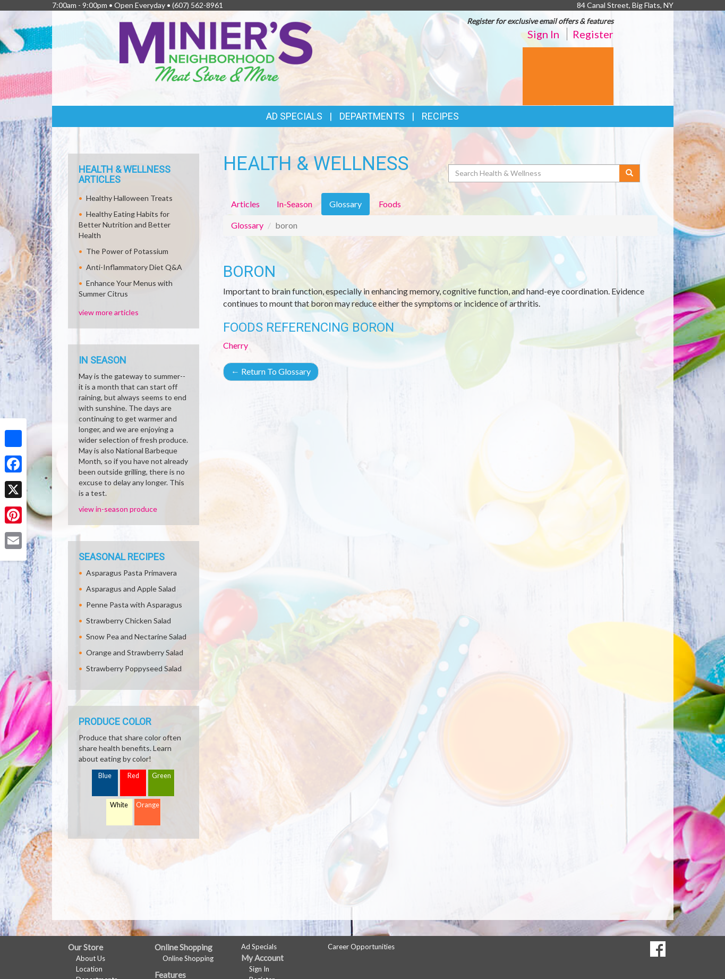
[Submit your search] (629, 173)
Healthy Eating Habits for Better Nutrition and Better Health (124, 224)
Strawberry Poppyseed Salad (134, 668)
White (119, 805)
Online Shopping (188, 958)
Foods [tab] (390, 204)
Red (133, 776)
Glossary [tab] (345, 204)
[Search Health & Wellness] (534, 173)
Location (89, 969)
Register (593, 34)
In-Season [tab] (294, 204)
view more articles (109, 312)
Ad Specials (294, 116)
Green (161, 776)
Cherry (235, 345)
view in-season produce (118, 508)
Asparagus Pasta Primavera (131, 572)
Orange (147, 805)
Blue (105, 776)
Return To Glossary (271, 371)
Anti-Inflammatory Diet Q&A (134, 267)
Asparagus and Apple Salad (131, 588)
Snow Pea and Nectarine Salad (136, 636)
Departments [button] (372, 116)
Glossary (247, 225)
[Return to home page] (216, 50)
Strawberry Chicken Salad (128, 620)
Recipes (440, 116)
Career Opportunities (361, 946)
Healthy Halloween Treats (129, 197)
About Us (90, 958)
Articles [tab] (245, 204)
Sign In (543, 34)
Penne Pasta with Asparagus (134, 604)
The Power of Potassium (127, 251)
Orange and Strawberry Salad (134, 652)
